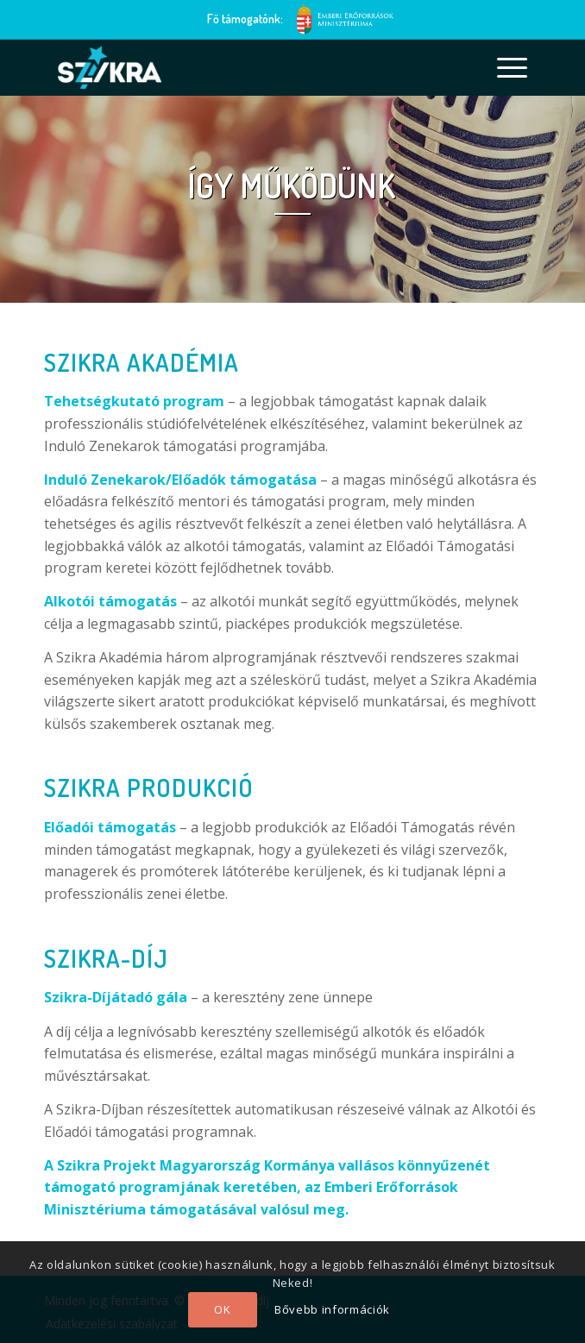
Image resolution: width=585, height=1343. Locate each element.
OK (222, 1309)
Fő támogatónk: (245, 18)
